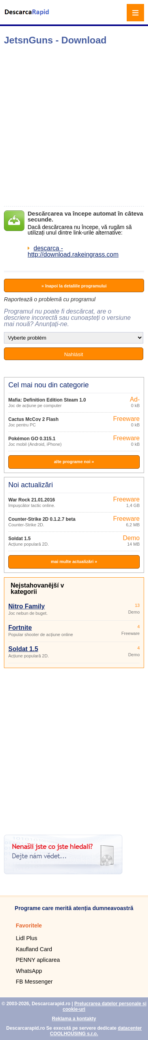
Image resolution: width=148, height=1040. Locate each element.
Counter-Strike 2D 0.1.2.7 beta (41, 519)
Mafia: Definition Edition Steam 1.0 (47, 400)
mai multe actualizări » (74, 561)
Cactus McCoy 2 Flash (33, 419)
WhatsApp (29, 971)
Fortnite (20, 627)
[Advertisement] (74, 126)
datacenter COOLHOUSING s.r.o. (96, 1030)
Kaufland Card (34, 949)
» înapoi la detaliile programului (74, 285)
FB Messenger (34, 981)
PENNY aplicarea (38, 960)
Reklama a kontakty (74, 1018)
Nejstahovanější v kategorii (37, 588)
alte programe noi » (74, 461)
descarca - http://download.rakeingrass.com (73, 251)
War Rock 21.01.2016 (31, 500)
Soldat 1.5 (19, 538)
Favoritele (29, 925)
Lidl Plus (26, 938)
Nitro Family (26, 606)
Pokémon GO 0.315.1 (31, 438)
